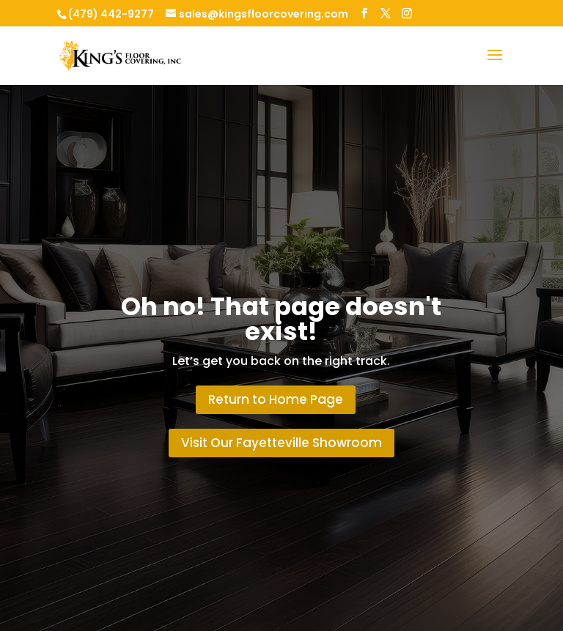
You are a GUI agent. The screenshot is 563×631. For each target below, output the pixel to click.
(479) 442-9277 (111, 14)
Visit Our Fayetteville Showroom (281, 442)
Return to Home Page (275, 399)
